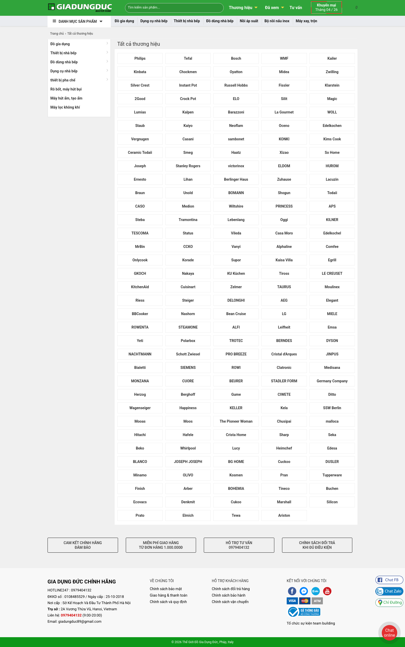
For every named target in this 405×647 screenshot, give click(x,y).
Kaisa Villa (284, 260)
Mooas (140, 421)
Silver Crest (140, 85)
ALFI (236, 327)
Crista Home (236, 435)
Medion (188, 206)
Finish (140, 488)
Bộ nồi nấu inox (276, 21)
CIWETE (284, 394)
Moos (187, 421)
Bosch (236, 58)
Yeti (140, 341)
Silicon (332, 502)
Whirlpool (188, 448)
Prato (140, 515)
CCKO (188, 247)
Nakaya (188, 273)
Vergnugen (140, 139)
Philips (139, 58)
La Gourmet (284, 112)
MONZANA (140, 381)
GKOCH (140, 273)
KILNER (332, 220)
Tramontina (188, 220)
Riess (140, 300)
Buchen (332, 488)
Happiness (188, 408)
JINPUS (332, 354)
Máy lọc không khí (65, 107)
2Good (140, 99)
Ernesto (140, 179)
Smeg (188, 152)
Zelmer (236, 287)
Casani (188, 139)
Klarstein (332, 85)
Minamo (139, 475)
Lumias (140, 112)
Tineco (284, 488)
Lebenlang (236, 220)
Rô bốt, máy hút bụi (66, 89)
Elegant (332, 300)
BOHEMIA (236, 488)
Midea (284, 72)
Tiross (284, 273)
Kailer (332, 58)
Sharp (284, 435)
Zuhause (284, 179)
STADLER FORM (284, 381)
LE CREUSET (332, 273)
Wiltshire (236, 206)
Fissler (284, 85)
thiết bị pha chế (62, 80)
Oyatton (236, 72)
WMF (284, 58)
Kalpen (187, 112)
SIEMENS (188, 368)
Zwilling (332, 72)
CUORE (188, 381)
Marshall (284, 502)
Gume (236, 394)
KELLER (236, 408)
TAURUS (284, 287)
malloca (332, 421)
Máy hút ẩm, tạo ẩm (66, 98)
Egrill (332, 260)
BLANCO (140, 462)
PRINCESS (284, 206)
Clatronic (284, 368)
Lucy (236, 448)
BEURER (236, 381)
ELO (236, 99)
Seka (332, 435)
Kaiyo (188, 126)
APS (332, 206)
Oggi (284, 220)
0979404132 (81, 590)
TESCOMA (140, 233)
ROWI (236, 368)
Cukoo (236, 502)
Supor (236, 260)
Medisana (332, 368)
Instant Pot (188, 85)
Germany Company (332, 381)
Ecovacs (140, 502)
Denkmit (188, 502)
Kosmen (236, 475)
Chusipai (284, 421)
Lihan (188, 179)
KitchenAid (140, 287)
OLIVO (188, 475)
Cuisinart (188, 287)
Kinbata (140, 72)
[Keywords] (165, 7)
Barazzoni (236, 112)
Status (188, 233)
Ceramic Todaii (140, 152)
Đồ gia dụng (124, 21)
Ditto (332, 394)
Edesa (332, 448)
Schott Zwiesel (188, 354)
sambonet (236, 139)
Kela (284, 408)
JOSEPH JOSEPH (188, 462)
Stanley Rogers (188, 166)
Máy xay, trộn (306, 21)
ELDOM (284, 166)
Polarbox (188, 341)
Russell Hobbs (236, 85)
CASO (140, 206)
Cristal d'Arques (284, 354)
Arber (187, 488)
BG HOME (236, 462)
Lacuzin (332, 179)
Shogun (284, 193)
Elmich (188, 515)
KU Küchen (236, 273)
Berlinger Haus (236, 179)
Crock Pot (188, 99)
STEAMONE (188, 327)
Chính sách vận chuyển (230, 602)
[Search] (216, 7)
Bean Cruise (236, 314)
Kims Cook (332, 139)
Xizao (284, 152)
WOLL (332, 112)
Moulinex (332, 287)
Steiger (188, 300)
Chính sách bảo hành (228, 595)
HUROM (332, 166)
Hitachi (140, 435)
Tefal (188, 58)
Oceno (284, 126)
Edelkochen (332, 126)
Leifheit (284, 327)
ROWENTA (140, 327)
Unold (188, 193)
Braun (140, 193)
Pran (284, 475)
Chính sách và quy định (168, 602)
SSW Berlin (332, 408)
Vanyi (236, 247)
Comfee (332, 247)
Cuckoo (284, 462)
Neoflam (236, 126)
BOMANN (236, 193)
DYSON (332, 341)
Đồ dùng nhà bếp (219, 21)
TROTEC (236, 341)
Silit (284, 99)
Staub (140, 126)
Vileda (236, 233)
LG (284, 314)
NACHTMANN (140, 354)
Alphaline (284, 247)
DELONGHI (236, 300)
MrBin (140, 247)
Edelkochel (332, 233)
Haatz (236, 152)
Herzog (140, 394)
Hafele (188, 435)
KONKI (284, 139)
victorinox (236, 166)
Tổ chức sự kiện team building (311, 623)
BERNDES (284, 341)
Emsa (332, 327)
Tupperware (332, 475)
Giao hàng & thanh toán (168, 595)
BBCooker (140, 314)
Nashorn (188, 314)
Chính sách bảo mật (166, 589)
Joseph (140, 166)
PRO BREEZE (235, 354)
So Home (332, 152)
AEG (284, 300)
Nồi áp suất (249, 21)
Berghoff (188, 394)
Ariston (284, 515)
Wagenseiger (140, 408)
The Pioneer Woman (236, 421)
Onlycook (140, 260)
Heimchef (284, 448)
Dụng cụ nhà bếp (153, 21)
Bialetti (140, 368)
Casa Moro (284, 233)
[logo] (80, 8)
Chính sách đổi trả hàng (231, 589)
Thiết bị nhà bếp (187, 21)
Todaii (332, 193)
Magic (332, 99)
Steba (140, 220)
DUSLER (332, 462)
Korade (188, 260)
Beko (140, 448)
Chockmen (188, 72)
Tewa (236, 515)
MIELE (332, 314)
